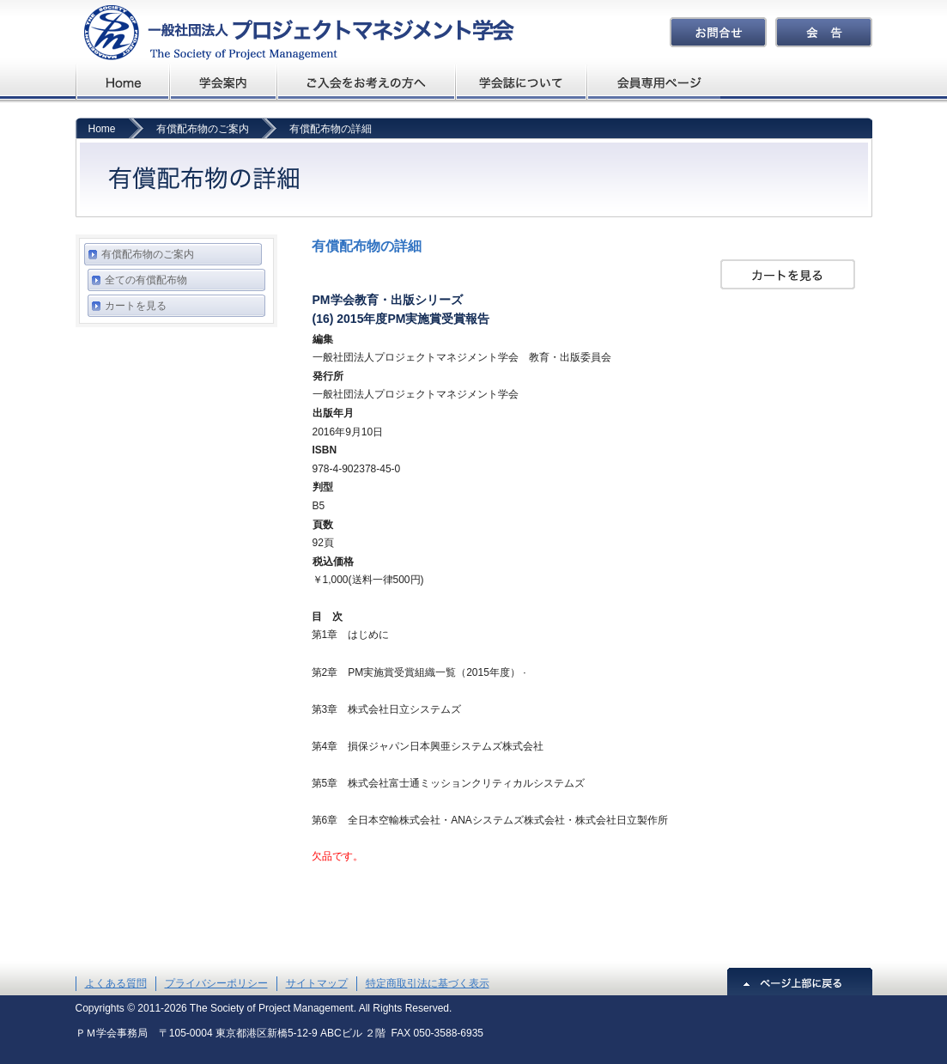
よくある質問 (116, 983)
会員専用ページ (654, 82)
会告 (823, 32)
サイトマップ (317, 983)
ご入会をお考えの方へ (366, 82)
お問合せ (718, 32)
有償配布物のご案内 (202, 129)
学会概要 (223, 82)
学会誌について (522, 82)
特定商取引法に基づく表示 (427, 983)
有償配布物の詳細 (330, 129)
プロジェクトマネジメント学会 (123, 82)
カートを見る (136, 306)
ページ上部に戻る (799, 981)
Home (102, 129)
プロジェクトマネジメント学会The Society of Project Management (295, 32)
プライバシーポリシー (216, 983)
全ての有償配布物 (146, 280)
